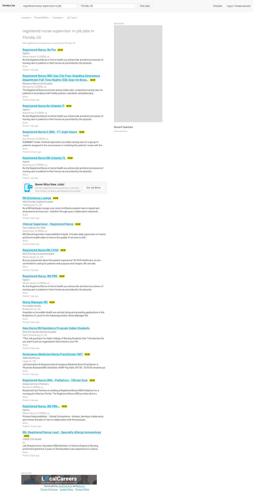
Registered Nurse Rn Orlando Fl (43, 106)
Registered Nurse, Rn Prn (39, 49)
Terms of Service (49, 489)
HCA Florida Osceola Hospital (38, 254)
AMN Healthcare (31, 358)
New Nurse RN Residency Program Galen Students (56, 328)
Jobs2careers (65, 486)
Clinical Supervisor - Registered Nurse (48, 224)
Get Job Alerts (93, 187)
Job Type (72, 17)
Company (58, 17)
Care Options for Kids (34, 228)
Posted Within (41, 17)
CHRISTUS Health (32, 439)
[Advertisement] (138, 73)
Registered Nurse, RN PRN (40, 276)
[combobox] (107, 6)
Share (25, 66)
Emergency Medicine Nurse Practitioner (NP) (53, 354)
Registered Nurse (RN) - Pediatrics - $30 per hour (55, 380)
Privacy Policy (82, 489)
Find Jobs (145, 6)
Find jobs (217, 6)
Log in (230, 6)
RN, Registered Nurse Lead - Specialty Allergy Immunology (62, 432)
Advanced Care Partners (36, 384)
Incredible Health (32, 306)
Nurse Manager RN (35, 302)
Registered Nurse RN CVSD (41, 250)
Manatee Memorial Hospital (37, 83)
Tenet (26, 135)
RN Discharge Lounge (37, 198)
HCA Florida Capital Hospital (38, 201)
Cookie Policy (66, 489)
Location (25, 17)
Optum (26, 53)
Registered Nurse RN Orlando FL (44, 158)
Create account (243, 6)
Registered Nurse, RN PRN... (41, 406)
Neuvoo (81, 486)
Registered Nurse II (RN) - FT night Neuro (50, 132)
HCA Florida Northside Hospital (39, 332)
